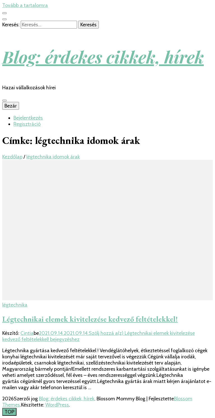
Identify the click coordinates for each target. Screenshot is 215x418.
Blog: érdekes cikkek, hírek (103, 56)
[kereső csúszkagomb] (4, 19)
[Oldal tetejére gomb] (9, 412)
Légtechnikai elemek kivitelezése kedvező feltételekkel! (90, 319)
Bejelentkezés (28, 118)
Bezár (10, 106)
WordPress (57, 405)
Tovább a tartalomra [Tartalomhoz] (25, 5)
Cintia (27, 333)
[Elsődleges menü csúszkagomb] (4, 100)
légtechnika (14, 305)
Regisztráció (27, 124)
